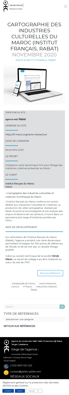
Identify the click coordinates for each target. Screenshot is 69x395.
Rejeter (19, 391)
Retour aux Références (50, 273)
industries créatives (46, 286)
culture (15, 286)
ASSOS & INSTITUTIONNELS (31, 60)
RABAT (52, 60)
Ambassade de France (23, 283)
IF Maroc (27, 286)
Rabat (8, 186)
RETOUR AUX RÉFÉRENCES (19, 326)
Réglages (31, 391)
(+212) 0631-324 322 (21, 365)
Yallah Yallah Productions (43, 341)
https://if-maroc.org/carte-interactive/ (26, 134)
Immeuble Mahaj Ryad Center (24, 354)
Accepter (8, 391)
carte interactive (47, 283)
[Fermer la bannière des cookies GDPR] (40, 391)
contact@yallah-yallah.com (25, 371)
